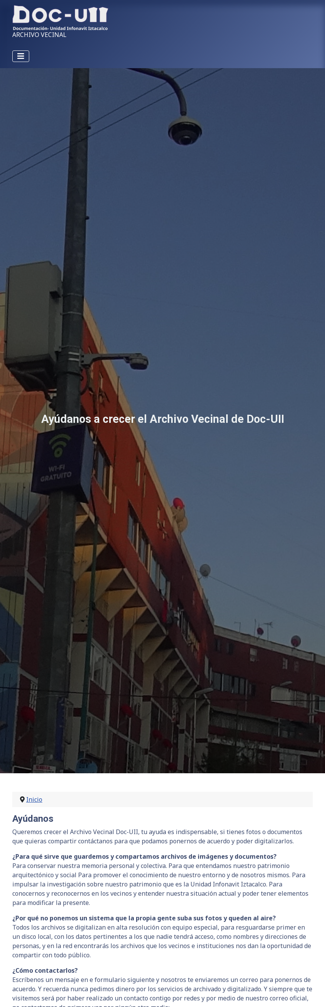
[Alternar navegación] (20, 56)
